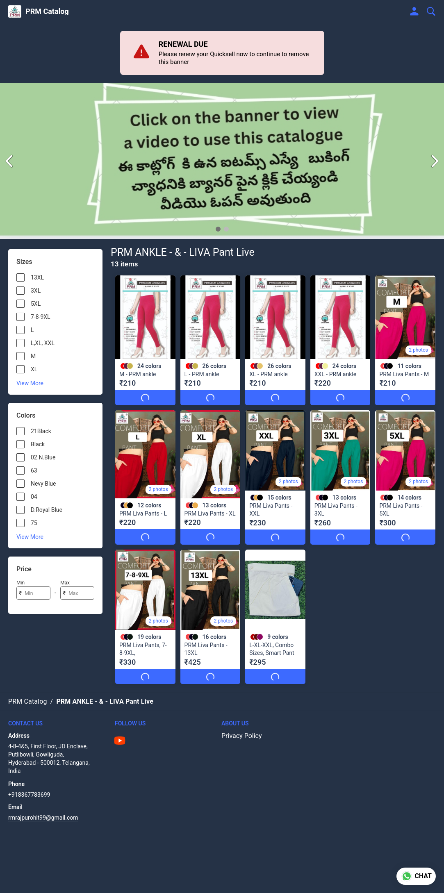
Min (20, 583)
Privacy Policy (241, 736)
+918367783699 (29, 794)
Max (65, 583)
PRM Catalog (47, 11)
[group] (222, 161)
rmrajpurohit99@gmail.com (43, 817)
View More (29, 383)
